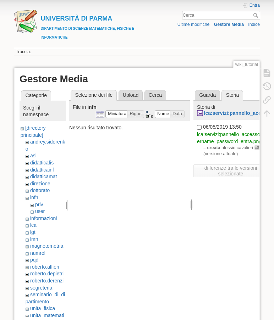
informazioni (43, 218)
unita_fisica (42, 308)
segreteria (41, 288)
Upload (130, 95)
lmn (34, 239)
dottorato (40, 190)
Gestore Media (229, 24)
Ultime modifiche (193, 24)
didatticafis (42, 162)
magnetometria (46, 246)
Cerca (256, 15)
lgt (32, 232)
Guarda (207, 95)
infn (34, 197)
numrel (37, 253)
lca (33, 225)
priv (39, 204)
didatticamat (43, 176)
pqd (34, 260)
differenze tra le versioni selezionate (230, 170)
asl (33, 155)
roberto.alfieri (44, 267)
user (40, 211)
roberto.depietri (47, 273)
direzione (40, 183)
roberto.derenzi (47, 280)
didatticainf (42, 170)
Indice (254, 24)
